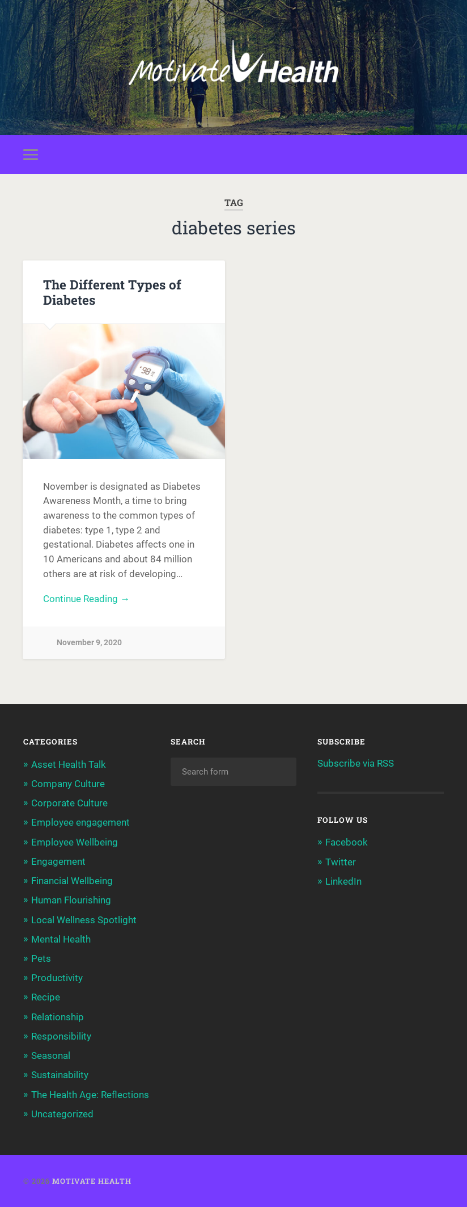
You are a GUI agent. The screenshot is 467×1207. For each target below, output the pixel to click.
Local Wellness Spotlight (84, 920)
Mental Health (61, 939)
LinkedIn (343, 881)
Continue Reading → (86, 598)
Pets (41, 958)
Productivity (57, 977)
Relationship (57, 1017)
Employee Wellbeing (74, 842)
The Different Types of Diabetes (112, 292)
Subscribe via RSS (355, 763)
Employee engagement (80, 822)
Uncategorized (62, 1114)
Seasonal (50, 1055)
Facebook (346, 842)
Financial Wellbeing (72, 880)
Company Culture (68, 783)
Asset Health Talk (68, 764)
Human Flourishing (71, 900)
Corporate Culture (69, 803)
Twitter (340, 862)
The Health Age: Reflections (90, 1094)
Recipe (45, 997)
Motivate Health (91, 1180)
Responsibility (61, 1036)
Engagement (58, 861)
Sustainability (59, 1074)
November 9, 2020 (89, 642)
